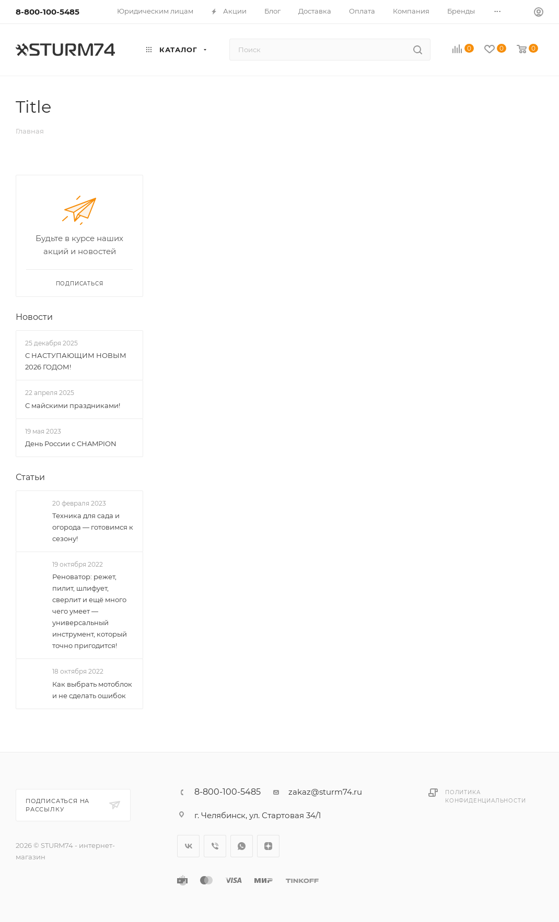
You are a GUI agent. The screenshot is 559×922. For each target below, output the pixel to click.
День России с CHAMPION (71, 443)
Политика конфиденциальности (485, 796)
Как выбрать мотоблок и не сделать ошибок (92, 690)
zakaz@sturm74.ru (325, 792)
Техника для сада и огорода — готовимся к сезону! (92, 527)
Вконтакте (188, 846)
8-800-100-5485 (47, 12)
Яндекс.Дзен (268, 846)
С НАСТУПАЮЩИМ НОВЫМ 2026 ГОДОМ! (75, 361)
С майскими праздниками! (72, 405)
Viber (215, 846)
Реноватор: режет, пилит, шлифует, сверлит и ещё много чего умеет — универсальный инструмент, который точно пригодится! (89, 611)
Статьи (30, 477)
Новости (34, 317)
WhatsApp (241, 846)
